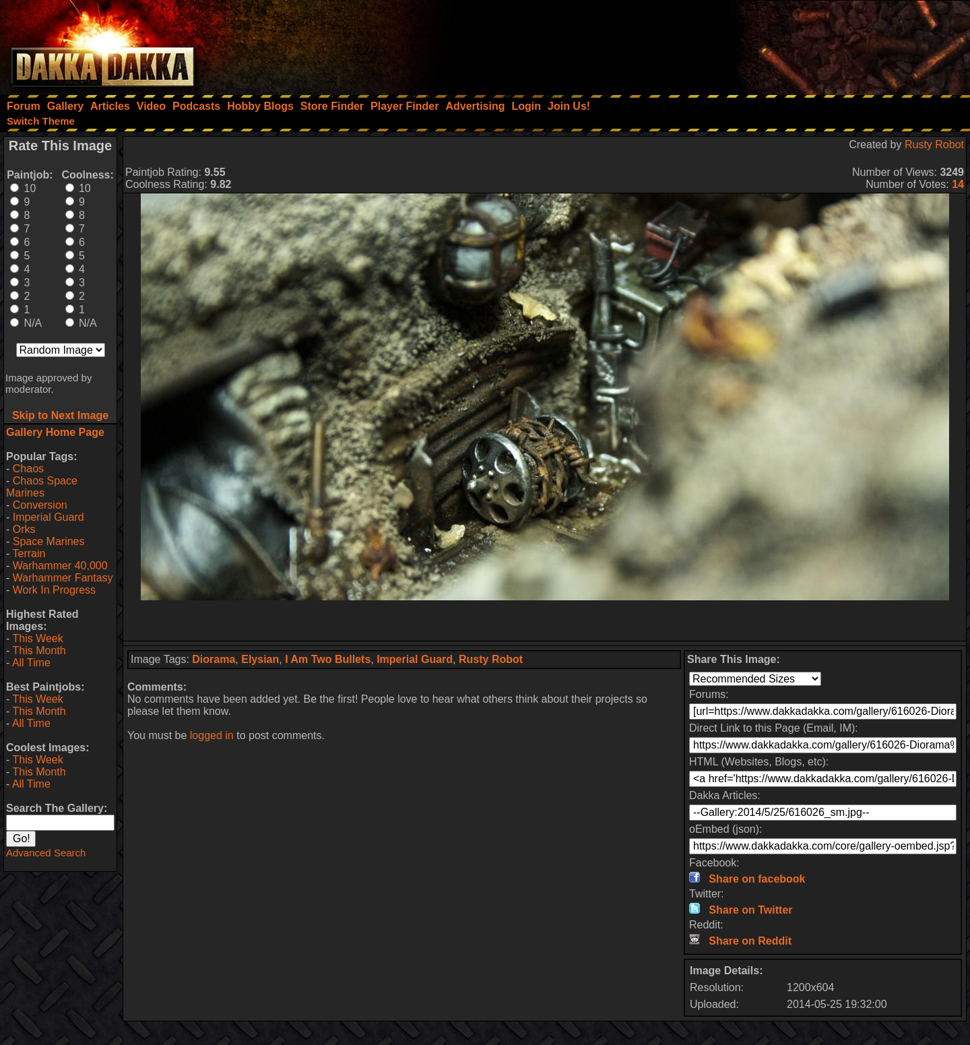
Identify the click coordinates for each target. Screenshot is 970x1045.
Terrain (28, 553)
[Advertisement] (788, 44)
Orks (24, 529)
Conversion (40, 505)
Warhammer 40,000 (60, 565)
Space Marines (49, 541)
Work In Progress (54, 590)
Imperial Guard (48, 517)
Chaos (28, 468)
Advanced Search (46, 852)
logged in (212, 735)
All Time (31, 662)
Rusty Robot (934, 144)
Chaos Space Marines (41, 487)
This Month (38, 650)
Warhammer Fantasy (63, 577)
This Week (37, 638)
